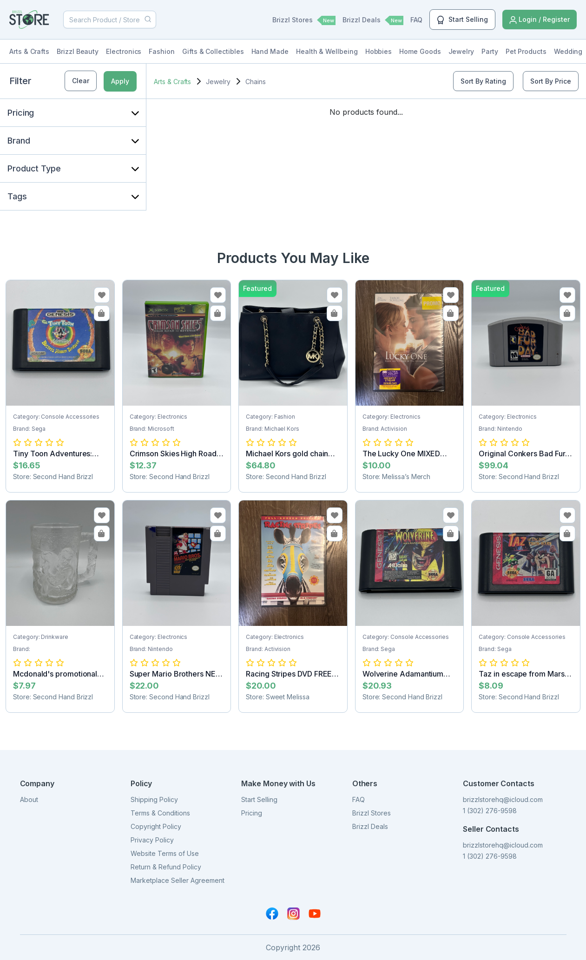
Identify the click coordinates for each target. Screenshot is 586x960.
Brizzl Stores (304, 20)
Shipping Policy (154, 799)
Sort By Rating (483, 81)
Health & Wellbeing (327, 51)
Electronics (123, 51)
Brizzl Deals (372, 20)
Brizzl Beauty (78, 51)
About (29, 799)
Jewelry (461, 51)
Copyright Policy (156, 826)
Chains (255, 81)
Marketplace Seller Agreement (177, 880)
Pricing (251, 813)
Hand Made (270, 51)
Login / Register (539, 19)
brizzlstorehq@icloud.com (503, 799)
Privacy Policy (152, 840)
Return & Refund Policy (166, 867)
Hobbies (378, 51)
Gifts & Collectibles (213, 51)
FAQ (416, 20)
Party (489, 51)
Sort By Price (550, 81)
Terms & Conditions (160, 813)
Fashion (162, 51)
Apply (120, 81)
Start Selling (462, 20)
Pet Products (526, 51)
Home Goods (420, 51)
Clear (80, 81)
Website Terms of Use (165, 853)
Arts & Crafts (29, 51)
